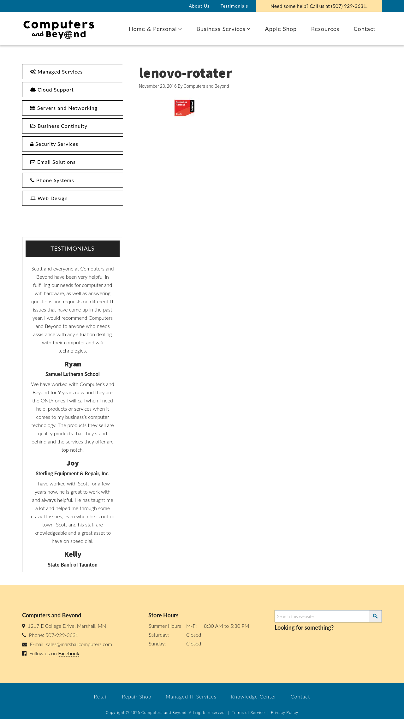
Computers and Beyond (61, 28)
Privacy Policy (284, 712)
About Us (199, 6)
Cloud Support (52, 89)
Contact (300, 696)
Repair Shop (137, 696)
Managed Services (56, 71)
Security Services (54, 144)
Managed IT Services (191, 696)
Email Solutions (53, 162)
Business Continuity (58, 126)
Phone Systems (52, 180)
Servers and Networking (64, 108)
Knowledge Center (253, 696)
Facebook (68, 653)
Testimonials (234, 6)
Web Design (49, 198)
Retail (101, 696)
